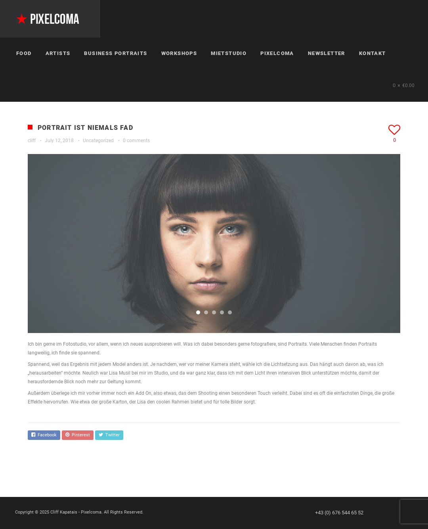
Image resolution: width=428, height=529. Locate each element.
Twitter (109, 435)
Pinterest (77, 435)
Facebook (44, 435)
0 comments (136, 140)
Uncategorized (98, 140)
